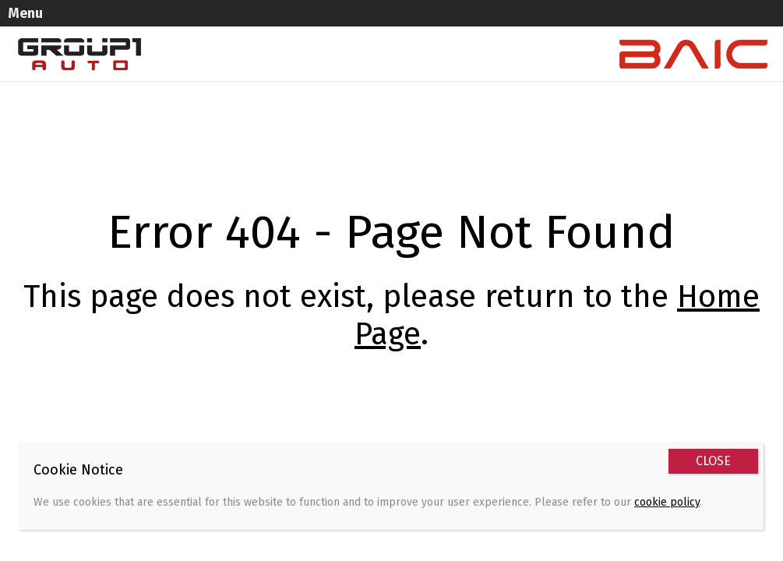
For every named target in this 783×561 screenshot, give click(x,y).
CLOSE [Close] (713, 460)
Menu (44, 12)
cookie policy (667, 502)
